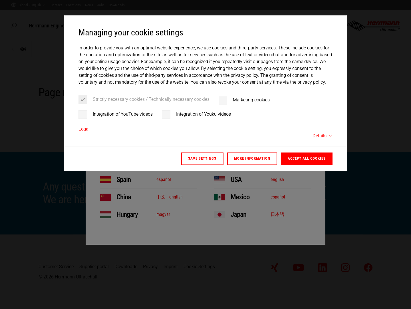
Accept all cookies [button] (307, 158)
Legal (84, 129)
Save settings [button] (202, 158)
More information (252, 158)
